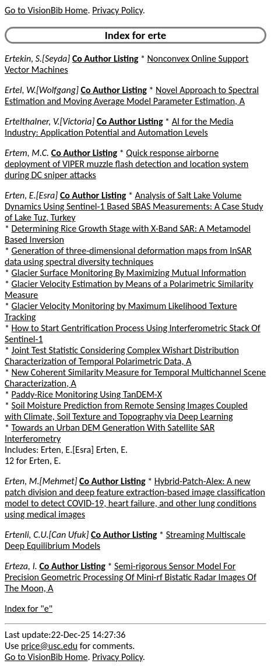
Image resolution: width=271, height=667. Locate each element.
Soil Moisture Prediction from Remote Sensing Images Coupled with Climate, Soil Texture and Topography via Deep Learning (126, 411)
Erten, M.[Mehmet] (41, 481)
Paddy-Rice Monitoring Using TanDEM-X (87, 394)
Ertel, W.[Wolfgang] (42, 89)
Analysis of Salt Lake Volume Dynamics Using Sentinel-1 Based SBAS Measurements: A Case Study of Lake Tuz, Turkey (134, 206)
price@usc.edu (49, 645)
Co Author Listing (105, 58)
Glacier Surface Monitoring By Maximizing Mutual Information (129, 272)
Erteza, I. (21, 566)
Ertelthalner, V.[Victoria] (49, 121)
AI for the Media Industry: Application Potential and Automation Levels (119, 127)
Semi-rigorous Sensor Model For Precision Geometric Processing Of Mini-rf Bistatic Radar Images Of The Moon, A (130, 577)
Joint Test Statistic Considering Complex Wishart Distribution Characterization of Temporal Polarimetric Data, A (122, 356)
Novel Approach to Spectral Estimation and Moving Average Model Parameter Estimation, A (132, 95)
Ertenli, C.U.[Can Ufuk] (47, 534)
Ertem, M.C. (27, 152)
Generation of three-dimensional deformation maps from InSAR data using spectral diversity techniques (128, 256)
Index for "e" (28, 608)
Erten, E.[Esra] (31, 195)
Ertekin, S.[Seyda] (37, 58)
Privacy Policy (117, 10)
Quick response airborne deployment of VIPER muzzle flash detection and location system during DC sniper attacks (126, 163)
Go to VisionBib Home (46, 10)
